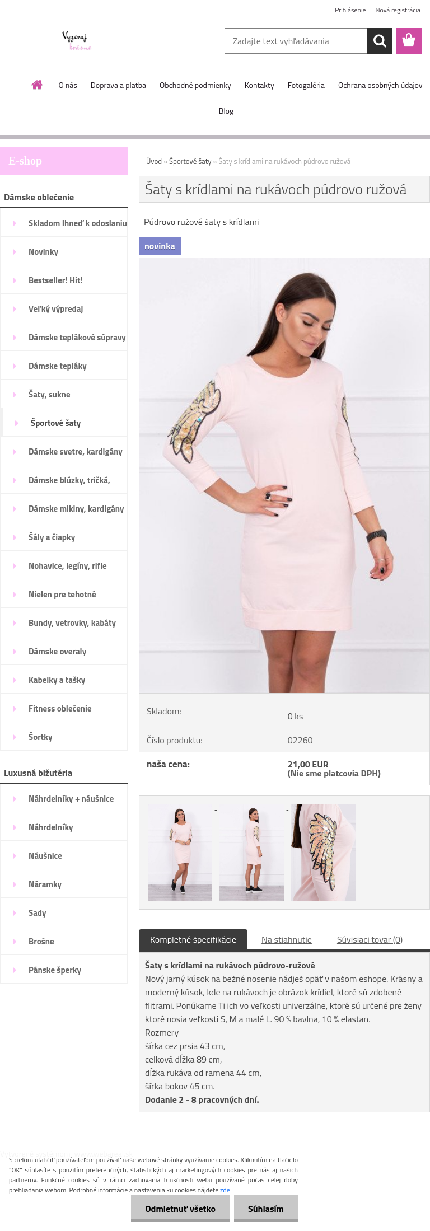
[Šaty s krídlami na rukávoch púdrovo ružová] (284, 262)
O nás (67, 85)
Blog (226, 110)
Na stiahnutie (286, 939)
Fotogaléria (306, 85)
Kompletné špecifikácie (193, 939)
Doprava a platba (118, 85)
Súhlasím (266, 1208)
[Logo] (77, 41)
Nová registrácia (397, 9)
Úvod (154, 161)
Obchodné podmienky (195, 85)
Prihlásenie (350, 9)
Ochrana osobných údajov (380, 85)
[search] (379, 41)
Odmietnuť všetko (180, 1208)
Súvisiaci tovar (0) (370, 939)
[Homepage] (38, 84)
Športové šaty (190, 161)
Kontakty (259, 85)
